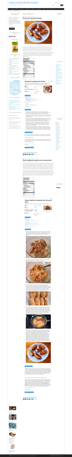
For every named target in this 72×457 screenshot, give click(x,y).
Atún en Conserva (31, 220)
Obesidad (57, 132)
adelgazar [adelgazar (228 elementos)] (17, 81)
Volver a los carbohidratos (59, 76)
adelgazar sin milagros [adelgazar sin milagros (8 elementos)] (12, 82)
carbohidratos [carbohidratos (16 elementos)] (11, 83)
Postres (57, 147)
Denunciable (34, 167)
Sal (26, 102)
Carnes (35, 86)
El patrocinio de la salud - (12, 108)
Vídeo (56, 149)
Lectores (30, 16)
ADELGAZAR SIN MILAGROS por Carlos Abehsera (20, 455)
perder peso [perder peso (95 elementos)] (17, 89)
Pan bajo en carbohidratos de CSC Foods (14, 69)
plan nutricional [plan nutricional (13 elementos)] (14, 90)
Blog (56, 122)
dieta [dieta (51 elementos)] (10, 85)
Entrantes (38, 86)
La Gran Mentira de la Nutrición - (13, 106)
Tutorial (57, 136)
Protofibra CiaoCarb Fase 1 (31, 224)
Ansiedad (57, 124)
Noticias (57, 129)
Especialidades (26, 16)
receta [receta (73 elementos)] (19, 91)
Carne (56, 140)
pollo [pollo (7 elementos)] (17, 90)
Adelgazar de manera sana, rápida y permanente (59, 81)
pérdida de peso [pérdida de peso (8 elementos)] (14, 91)
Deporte (57, 128)
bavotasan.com (61, 455)
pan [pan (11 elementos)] (19, 88)
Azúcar (57, 125)
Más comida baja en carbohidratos (13, 63)
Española (35, 87)
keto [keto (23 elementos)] (10, 86)
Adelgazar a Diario (58, 68)
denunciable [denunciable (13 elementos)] (18, 84)
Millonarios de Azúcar (12, 74)
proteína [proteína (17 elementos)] (10, 91)
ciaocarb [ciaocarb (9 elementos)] (17, 83)
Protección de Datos (16, 10)
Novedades (57, 130)
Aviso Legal (10, 10)
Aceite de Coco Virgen (33, 99)
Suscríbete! (26, 144)
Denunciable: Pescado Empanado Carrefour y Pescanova (59, 74)
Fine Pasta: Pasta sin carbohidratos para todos (12, 451)
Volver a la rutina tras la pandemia (13, 61)
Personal (57, 133)
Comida (57, 126)
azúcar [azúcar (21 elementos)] (19, 82)
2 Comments (34, 19)
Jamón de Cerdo (30, 98)
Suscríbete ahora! (27, 389)
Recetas (33, 16)
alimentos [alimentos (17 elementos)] (16, 82)
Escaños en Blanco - (11, 104)
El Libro (18, 101)
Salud (56, 135)
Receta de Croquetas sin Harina (32, 18)
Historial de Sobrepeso (59, 72)
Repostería (57, 148)
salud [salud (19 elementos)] (14, 92)
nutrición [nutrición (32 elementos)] (12, 88)
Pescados (38, 205)
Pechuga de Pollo (29, 97)
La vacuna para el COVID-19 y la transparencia (11, 441)
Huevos (41, 86)
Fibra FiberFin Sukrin (30, 223)
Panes (56, 144)
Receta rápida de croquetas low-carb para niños (37, 160)
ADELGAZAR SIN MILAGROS (23, 2)
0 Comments (34, 161)
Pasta (56, 145)
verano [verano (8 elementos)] (17, 94)
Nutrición (57, 131)
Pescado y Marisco (32, 158)
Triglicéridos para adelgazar (13, 73)
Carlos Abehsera (26, 19)
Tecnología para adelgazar (12, 58)
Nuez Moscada (28, 101)
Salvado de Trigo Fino (33, 100)
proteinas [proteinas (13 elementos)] (19, 90)
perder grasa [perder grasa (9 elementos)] (12, 89)
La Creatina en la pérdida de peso (13, 71)
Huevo (27, 103)
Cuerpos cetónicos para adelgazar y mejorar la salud (59, 78)
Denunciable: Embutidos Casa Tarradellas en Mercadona (59, 70)
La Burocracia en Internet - (12, 102)
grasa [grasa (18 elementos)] (15, 85)
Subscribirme (12, 28)
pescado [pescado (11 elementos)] (10, 90)
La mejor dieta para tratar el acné (13, 59)
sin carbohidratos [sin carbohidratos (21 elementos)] (14, 93)
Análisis (57, 123)
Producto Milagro (58, 134)
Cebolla (28, 106)
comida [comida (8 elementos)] (15, 84)
